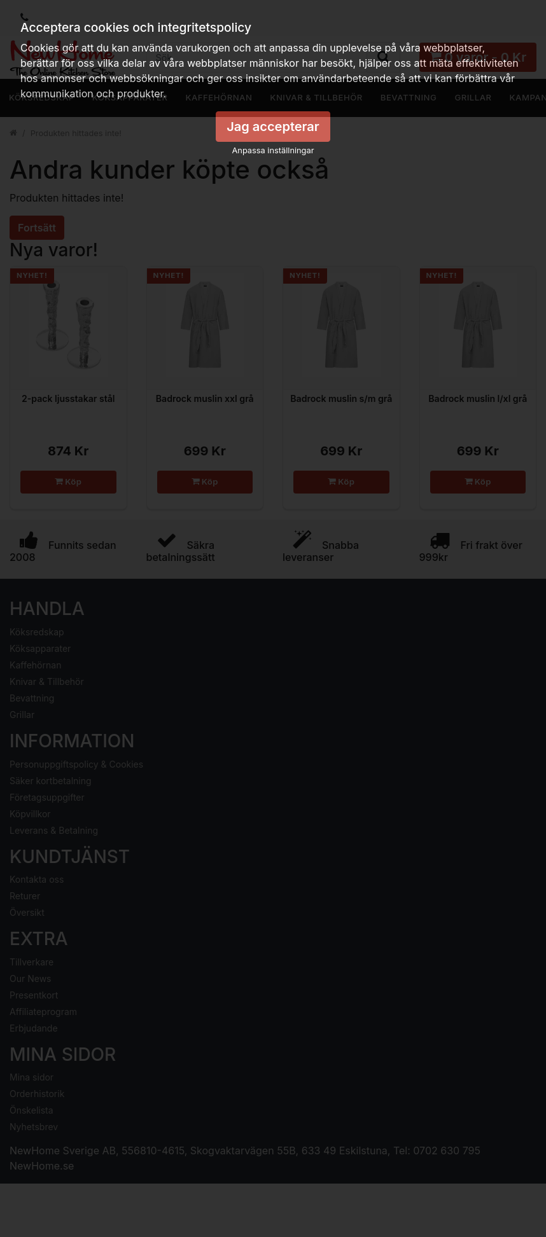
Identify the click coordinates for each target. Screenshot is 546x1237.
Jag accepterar (273, 126)
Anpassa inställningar (273, 150)
